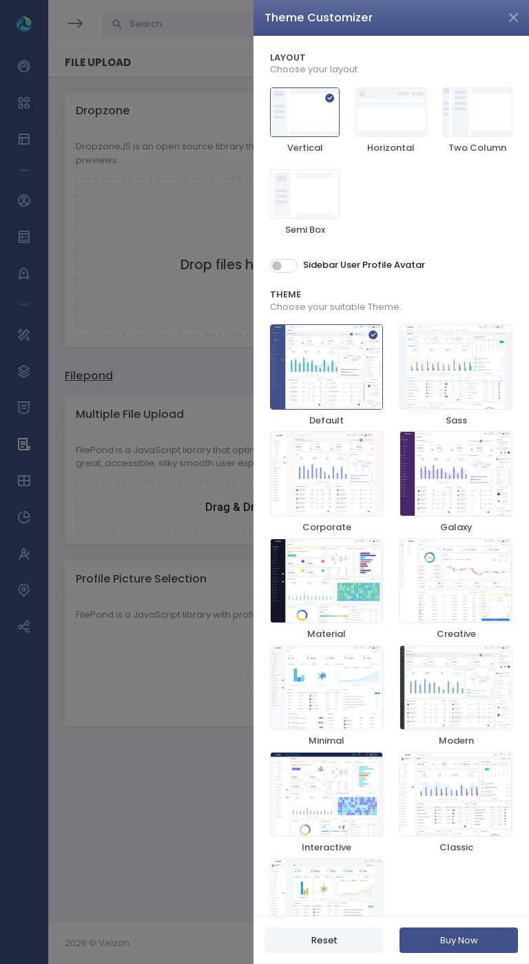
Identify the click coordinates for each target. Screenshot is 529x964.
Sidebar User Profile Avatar (364, 264)
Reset (324, 940)
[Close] (513, 17)
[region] (391, 476)
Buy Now (459, 940)
